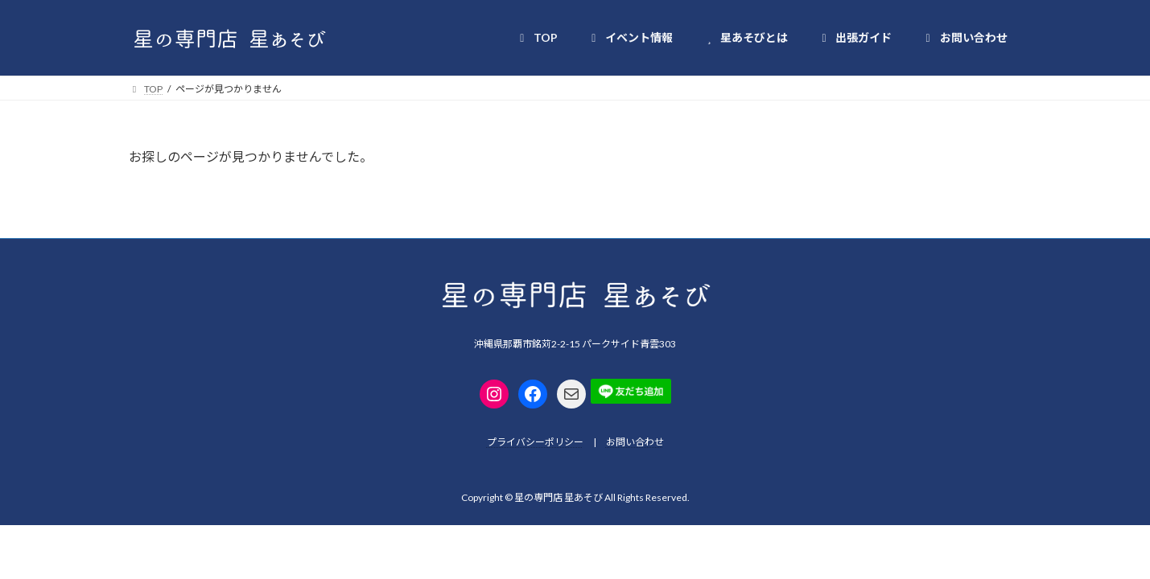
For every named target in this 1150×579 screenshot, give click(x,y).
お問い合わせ (635, 442)
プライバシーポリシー (535, 442)
